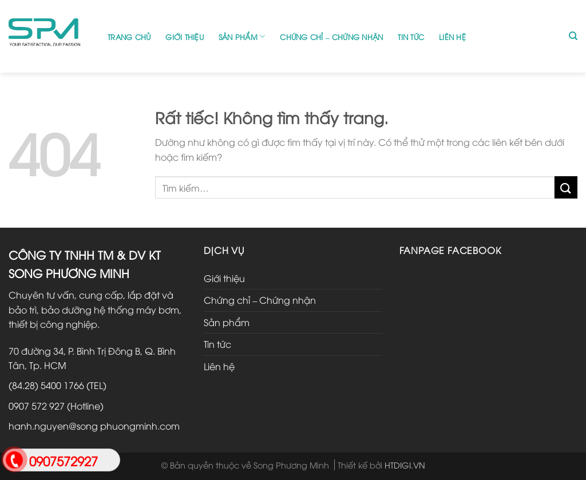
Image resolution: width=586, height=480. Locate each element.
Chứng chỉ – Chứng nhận (331, 36)
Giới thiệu (184, 36)
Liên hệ (452, 36)
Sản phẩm (242, 36)
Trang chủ (129, 36)
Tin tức (411, 36)
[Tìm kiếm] (573, 36)
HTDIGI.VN (405, 464)
